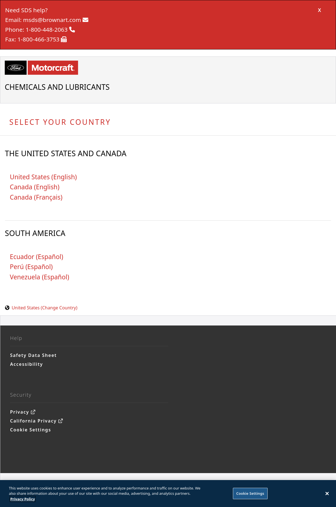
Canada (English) (34, 187)
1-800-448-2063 (47, 29)
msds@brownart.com (52, 20)
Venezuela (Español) (39, 277)
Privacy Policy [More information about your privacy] (22, 500)
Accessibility (26, 364)
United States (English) (43, 177)
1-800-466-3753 (38, 39)
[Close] (327, 495)
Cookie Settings (30, 430)
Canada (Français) (36, 197)
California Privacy (33, 421)
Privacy (19, 412)
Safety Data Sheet (33, 355)
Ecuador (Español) (36, 256)
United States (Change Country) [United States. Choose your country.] (44, 308)
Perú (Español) (31, 266)
